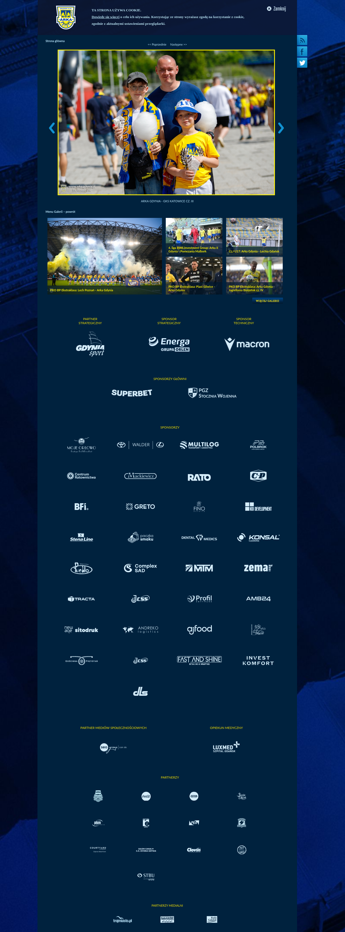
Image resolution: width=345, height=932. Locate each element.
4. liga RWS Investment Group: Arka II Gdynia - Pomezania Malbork (193, 249)
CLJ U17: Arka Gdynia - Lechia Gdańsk (254, 251)
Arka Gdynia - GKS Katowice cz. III (167, 201)
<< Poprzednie (157, 44)
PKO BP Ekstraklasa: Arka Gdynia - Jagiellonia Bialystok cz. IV (252, 288)
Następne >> (178, 44)
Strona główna (55, 41)
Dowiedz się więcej (105, 17)
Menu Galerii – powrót (60, 211)
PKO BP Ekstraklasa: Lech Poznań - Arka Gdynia (81, 290)
